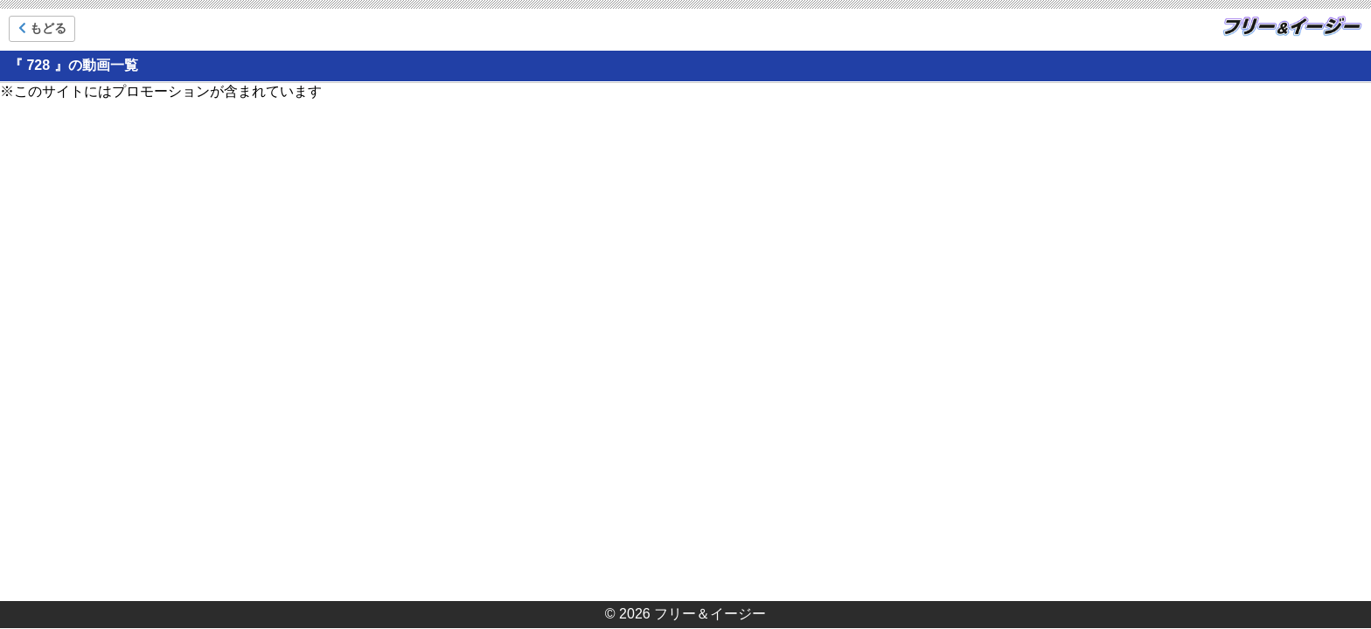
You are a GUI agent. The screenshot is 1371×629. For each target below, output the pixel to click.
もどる (42, 28)
